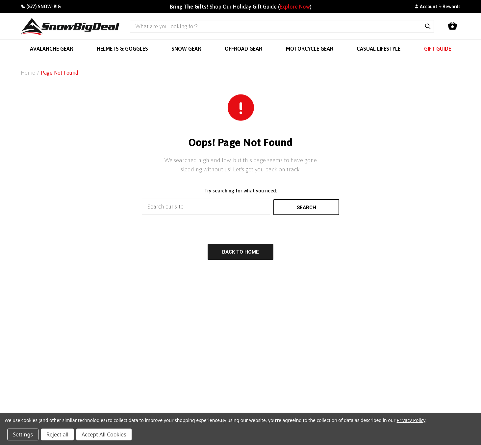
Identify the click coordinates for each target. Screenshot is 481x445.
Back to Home (240, 251)
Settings (23, 434)
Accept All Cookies (104, 434)
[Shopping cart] (452, 26)
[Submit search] (428, 26)
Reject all (57, 434)
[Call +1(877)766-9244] (41, 6)
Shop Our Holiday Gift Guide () (241, 7)
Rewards (451, 6)
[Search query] (276, 26)
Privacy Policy (411, 420)
